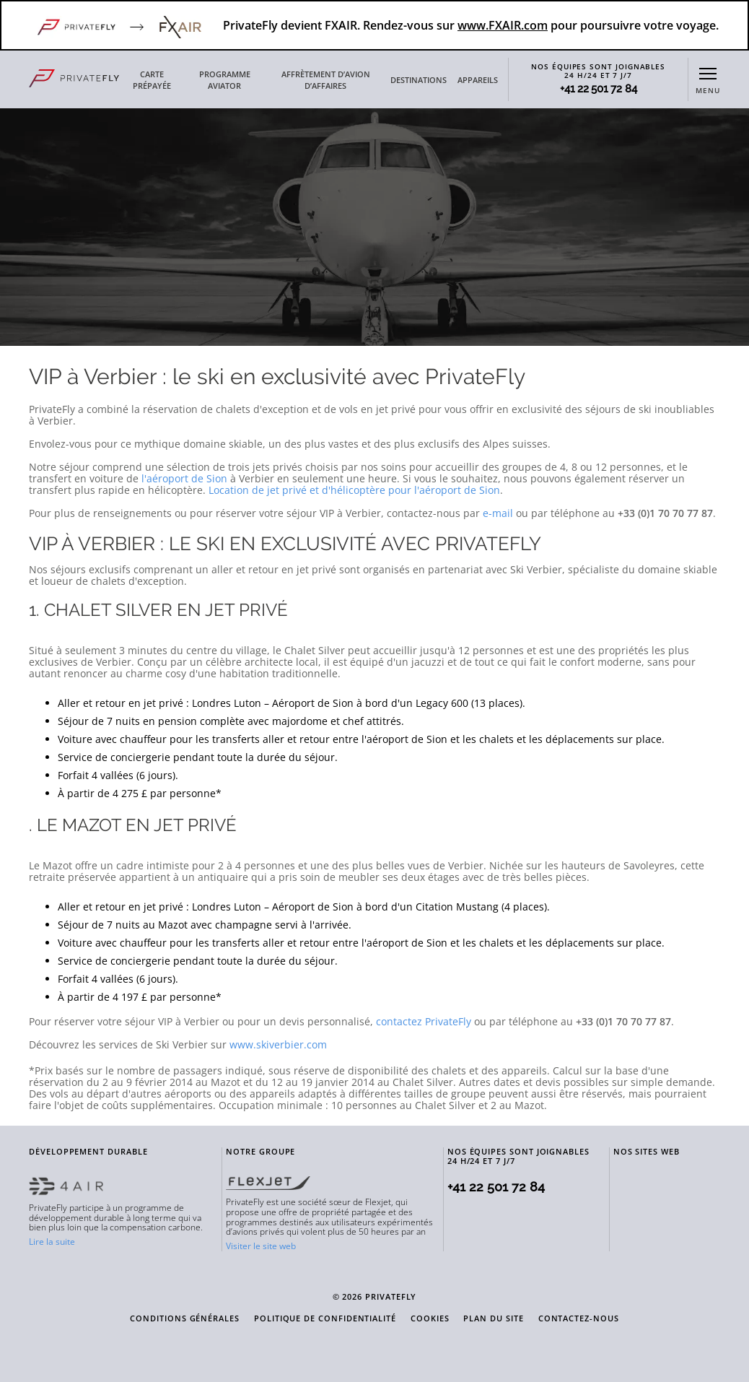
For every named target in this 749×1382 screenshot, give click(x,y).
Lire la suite (52, 1241)
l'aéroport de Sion (184, 478)
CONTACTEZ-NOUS (578, 1319)
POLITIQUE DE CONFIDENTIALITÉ (325, 1319)
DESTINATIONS (418, 80)
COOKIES (430, 1319)
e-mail (498, 513)
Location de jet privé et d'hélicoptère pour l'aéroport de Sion (354, 490)
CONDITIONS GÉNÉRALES (185, 1319)
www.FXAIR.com (502, 25)
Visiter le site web (261, 1246)
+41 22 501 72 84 (598, 89)
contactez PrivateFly (423, 1021)
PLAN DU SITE (493, 1319)
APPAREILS (477, 80)
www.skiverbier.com (278, 1044)
